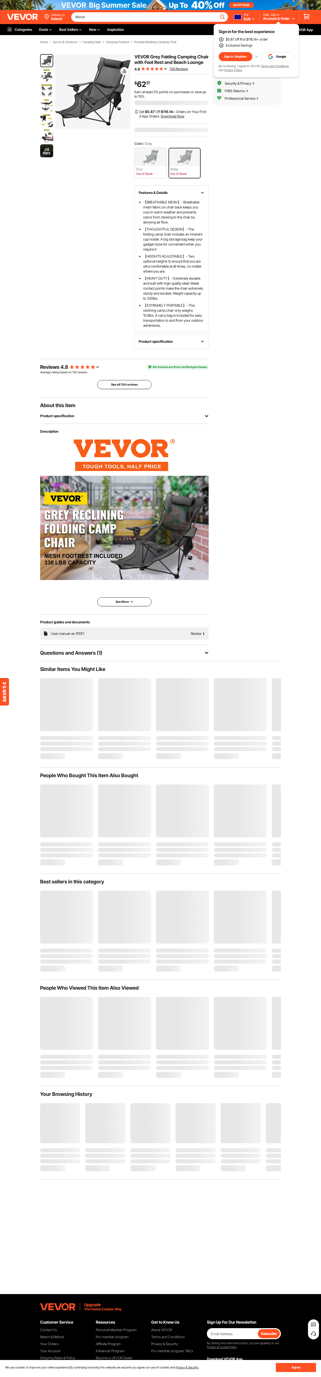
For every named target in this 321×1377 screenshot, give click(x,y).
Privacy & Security (164, 1344)
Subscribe (269, 1333)
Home (44, 42)
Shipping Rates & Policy (57, 1358)
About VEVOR (161, 1330)
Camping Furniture (117, 42)
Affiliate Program (108, 1344)
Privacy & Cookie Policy (221, 1347)
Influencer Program (110, 1351)
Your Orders (49, 1344)
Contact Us (48, 1330)
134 (74, 372)
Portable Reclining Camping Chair (155, 42)
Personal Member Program (116, 1330)
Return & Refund (52, 1337)
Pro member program (112, 1337)
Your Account (50, 1351)
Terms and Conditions (275, 66)
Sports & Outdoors (65, 42)
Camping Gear (92, 42)
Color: (139, 143)
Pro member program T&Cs (172, 1351)
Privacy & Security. (187, 1367)
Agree (296, 1367)
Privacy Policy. (233, 70)
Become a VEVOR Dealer (114, 1358)
